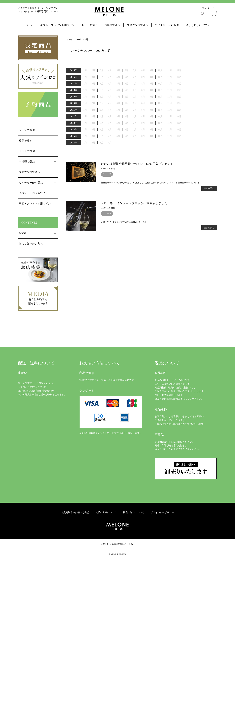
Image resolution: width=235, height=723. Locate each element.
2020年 (73, 103)
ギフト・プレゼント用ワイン (57, 25)
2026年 (73, 142)
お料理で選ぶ (112, 25)
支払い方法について (106, 512)
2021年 (73, 110)
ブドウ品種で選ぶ (137, 25)
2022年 (73, 116)
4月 (110, 77)
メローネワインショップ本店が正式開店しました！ (124, 222)
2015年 (73, 70)
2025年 (73, 136)
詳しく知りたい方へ (197, 25)
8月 (143, 70)
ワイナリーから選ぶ (167, 25)
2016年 (73, 77)
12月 (179, 77)
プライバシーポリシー (162, 512)
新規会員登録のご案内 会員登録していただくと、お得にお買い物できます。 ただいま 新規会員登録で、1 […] (150, 182)
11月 (169, 97)
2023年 (73, 123)
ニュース (107, 174)
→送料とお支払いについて (32, 387)
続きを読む (209, 188)
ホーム (29, 25)
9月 (151, 83)
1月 (85, 97)
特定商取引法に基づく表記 (75, 512)
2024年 (73, 129)
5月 (118, 77)
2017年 (73, 83)
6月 (126, 77)
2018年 (73, 90)
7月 (135, 83)
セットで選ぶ (89, 25)
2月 (93, 110)
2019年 (73, 97)
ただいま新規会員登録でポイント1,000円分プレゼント (137, 163)
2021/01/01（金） (108, 168)
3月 (101, 77)
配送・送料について (133, 512)
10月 (160, 77)
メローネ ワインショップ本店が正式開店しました (134, 203)
